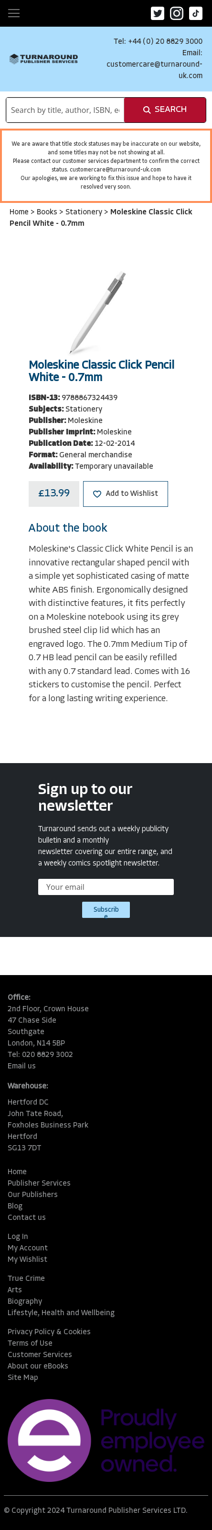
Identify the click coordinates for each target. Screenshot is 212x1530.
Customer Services (40, 1355)
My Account (28, 1248)
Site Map (23, 1378)
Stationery (84, 212)
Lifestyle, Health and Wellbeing (61, 1313)
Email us (22, 1066)
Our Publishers (33, 1195)
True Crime (26, 1279)
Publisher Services (39, 1184)
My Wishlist (27, 1260)
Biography (25, 1302)
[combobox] (65, 110)
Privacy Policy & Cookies (49, 1332)
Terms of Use (30, 1344)
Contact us (27, 1218)
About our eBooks (38, 1366)
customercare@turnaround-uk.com (115, 170)
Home (20, 212)
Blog (15, 1206)
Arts (15, 1290)
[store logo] (44, 59)
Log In (18, 1237)
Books (48, 212)
